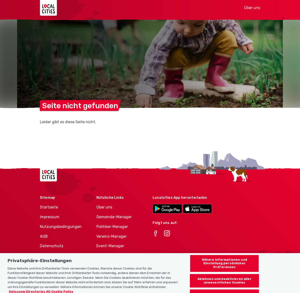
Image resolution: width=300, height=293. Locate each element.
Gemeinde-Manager (114, 217)
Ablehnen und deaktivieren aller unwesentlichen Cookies (224, 283)
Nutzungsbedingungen (61, 226)
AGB (44, 236)
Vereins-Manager (111, 236)
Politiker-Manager (112, 226)
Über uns (252, 7)
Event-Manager (110, 246)
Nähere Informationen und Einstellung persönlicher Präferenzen (224, 266)
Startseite (49, 207)
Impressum (49, 217)
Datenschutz (51, 246)
